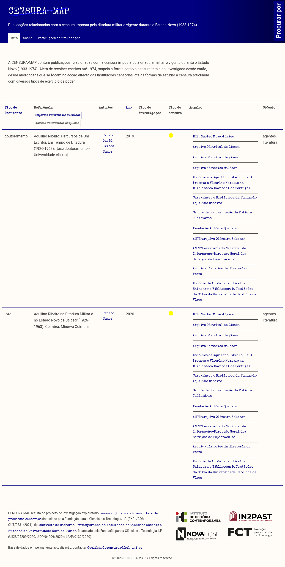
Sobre (27, 38)
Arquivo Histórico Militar (215, 168)
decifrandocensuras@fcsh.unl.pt (114, 548)
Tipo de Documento (13, 110)
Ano (129, 107)
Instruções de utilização (59, 38)
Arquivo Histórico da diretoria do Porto (221, 271)
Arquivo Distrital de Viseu (215, 157)
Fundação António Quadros (215, 228)
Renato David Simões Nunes (108, 144)
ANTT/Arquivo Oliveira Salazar (219, 239)
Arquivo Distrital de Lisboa (216, 147)
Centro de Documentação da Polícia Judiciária (222, 215)
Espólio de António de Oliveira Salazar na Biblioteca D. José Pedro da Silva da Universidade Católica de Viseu (224, 292)
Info (14, 38)
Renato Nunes (108, 316)
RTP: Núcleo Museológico (213, 136)
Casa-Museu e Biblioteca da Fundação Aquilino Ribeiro (225, 200)
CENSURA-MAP (38, 12)
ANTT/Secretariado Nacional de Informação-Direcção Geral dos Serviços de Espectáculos (219, 254)
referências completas (57, 123)
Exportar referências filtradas (57, 115)
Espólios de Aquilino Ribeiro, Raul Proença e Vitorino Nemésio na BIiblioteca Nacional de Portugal (222, 183)
